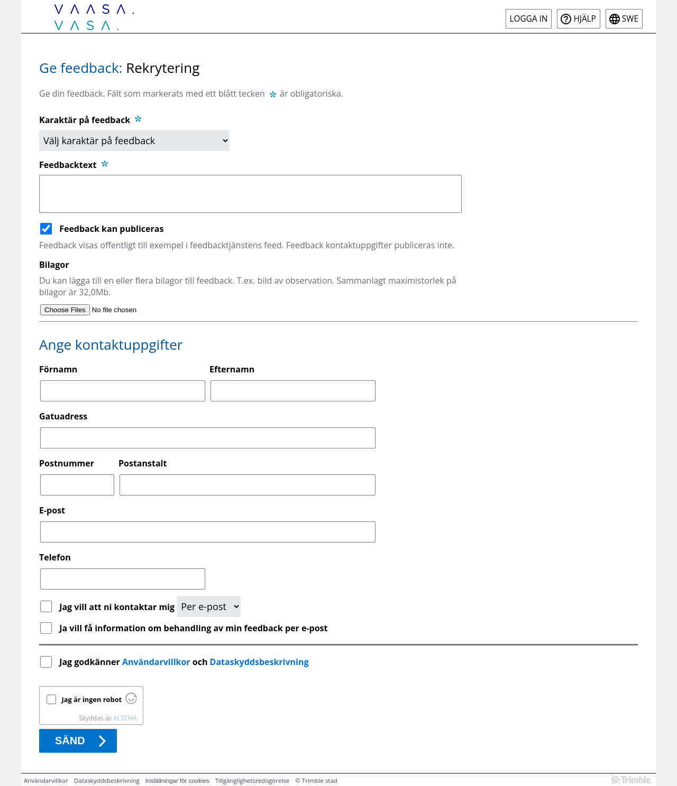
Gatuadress (63, 416)
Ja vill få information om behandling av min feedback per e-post (193, 628)
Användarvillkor (156, 662)
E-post (52, 510)
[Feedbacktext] (250, 194)
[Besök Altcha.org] (131, 701)
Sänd (70, 740)
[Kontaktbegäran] (209, 606)
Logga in (529, 18)
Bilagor (54, 264)
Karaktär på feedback (91, 120)
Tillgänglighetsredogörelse (252, 780)
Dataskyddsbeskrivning (259, 662)
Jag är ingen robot (92, 699)
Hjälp (584, 18)
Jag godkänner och (185, 662)
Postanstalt (142, 463)
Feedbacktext (74, 165)
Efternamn (231, 369)
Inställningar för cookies (177, 781)
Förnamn (58, 369)
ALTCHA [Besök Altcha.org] (124, 718)
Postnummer (66, 463)
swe (630, 18)
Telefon (55, 557)
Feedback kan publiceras (111, 229)
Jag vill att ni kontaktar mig (118, 607)
